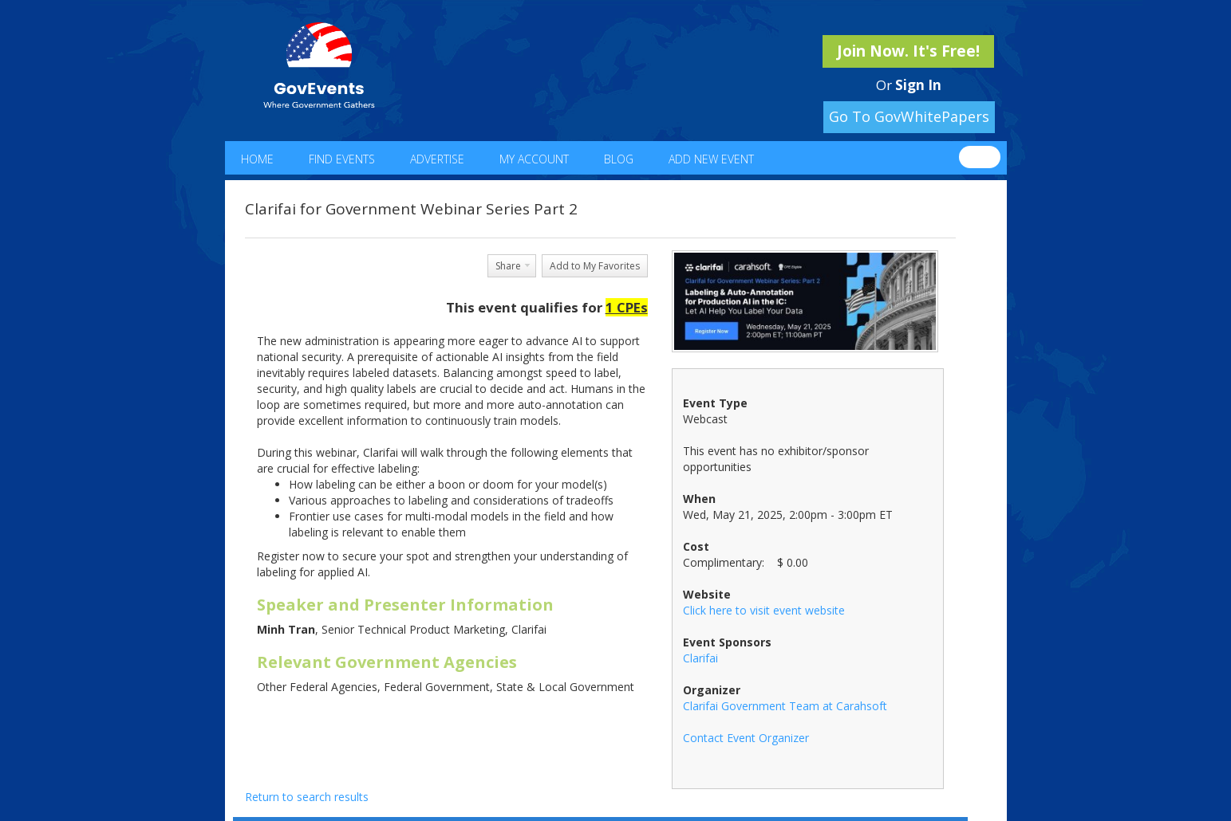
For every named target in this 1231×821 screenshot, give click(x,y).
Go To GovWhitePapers (909, 116)
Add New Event (711, 159)
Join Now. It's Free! (908, 51)
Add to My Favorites (595, 266)
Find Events (342, 159)
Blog (618, 159)
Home (257, 159)
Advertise (437, 159)
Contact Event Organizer (746, 737)
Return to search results (307, 796)
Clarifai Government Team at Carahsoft (785, 705)
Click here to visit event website (764, 610)
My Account (534, 159)
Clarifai (700, 658)
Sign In (918, 85)
